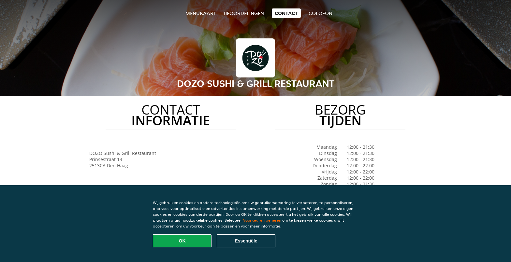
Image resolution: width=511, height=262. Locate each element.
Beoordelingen (244, 13)
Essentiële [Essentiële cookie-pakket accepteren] (246, 240)
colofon (320, 13)
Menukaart (200, 13)
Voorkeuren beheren (262, 220)
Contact (286, 13)
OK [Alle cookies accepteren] (182, 240)
